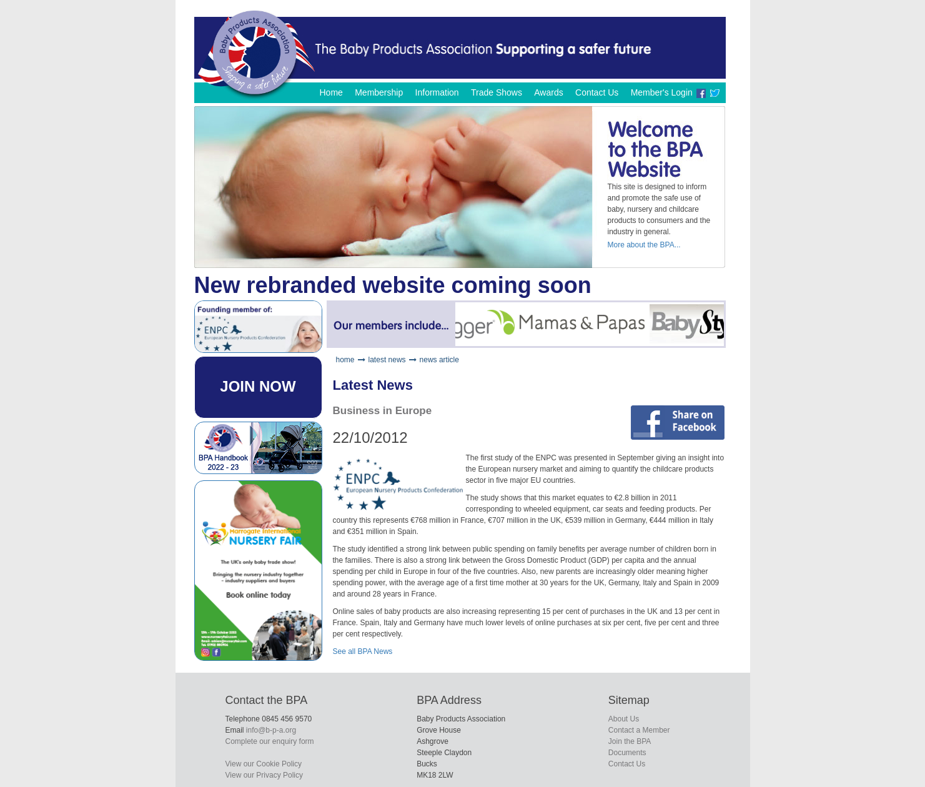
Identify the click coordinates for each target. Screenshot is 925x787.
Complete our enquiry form (269, 741)
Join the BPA (629, 741)
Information (437, 92)
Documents (627, 752)
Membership (379, 92)
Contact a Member (639, 730)
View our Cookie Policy (263, 764)
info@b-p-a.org (271, 730)
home (345, 359)
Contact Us (596, 92)
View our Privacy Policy (264, 775)
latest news (387, 359)
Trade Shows (496, 92)
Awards (548, 92)
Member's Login (662, 92)
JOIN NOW (257, 386)
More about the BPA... (644, 244)
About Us (623, 719)
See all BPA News (363, 651)
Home (330, 92)
